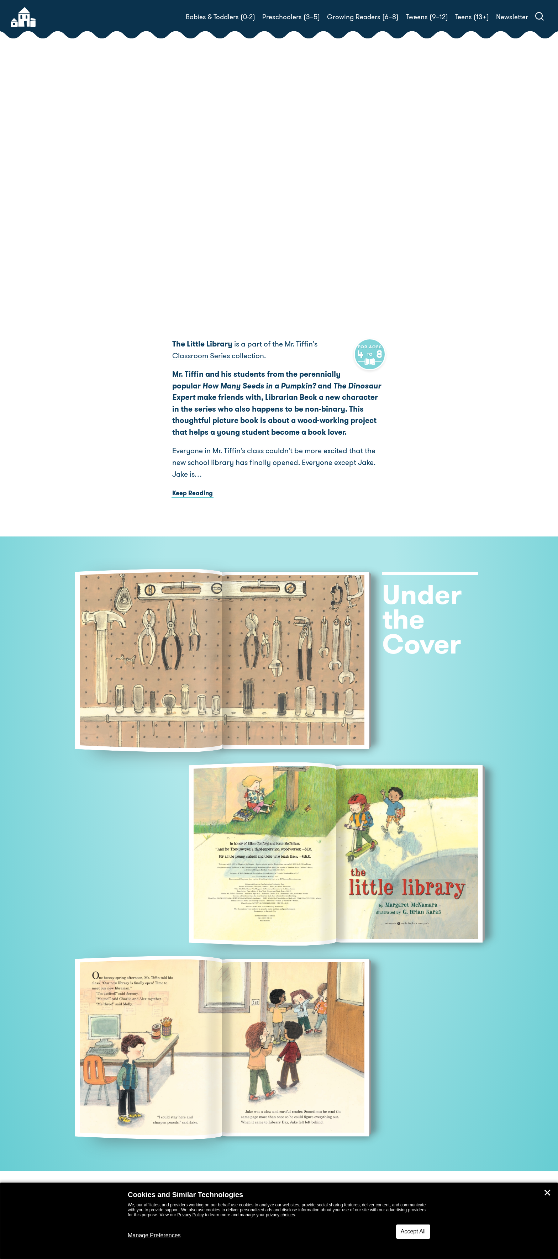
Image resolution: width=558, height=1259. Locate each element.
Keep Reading (192, 505)
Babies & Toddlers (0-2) (220, 17)
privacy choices (280, 1214)
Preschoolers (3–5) (291, 17)
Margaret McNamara (343, 188)
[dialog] (279, 1221)
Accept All (413, 1231)
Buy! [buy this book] (302, 221)
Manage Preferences (154, 1235)
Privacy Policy (190, 1214)
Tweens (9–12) (427, 17)
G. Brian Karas (309, 197)
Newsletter (512, 17)
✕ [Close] (547, 1192)
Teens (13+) (472, 17)
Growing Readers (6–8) (363, 17)
